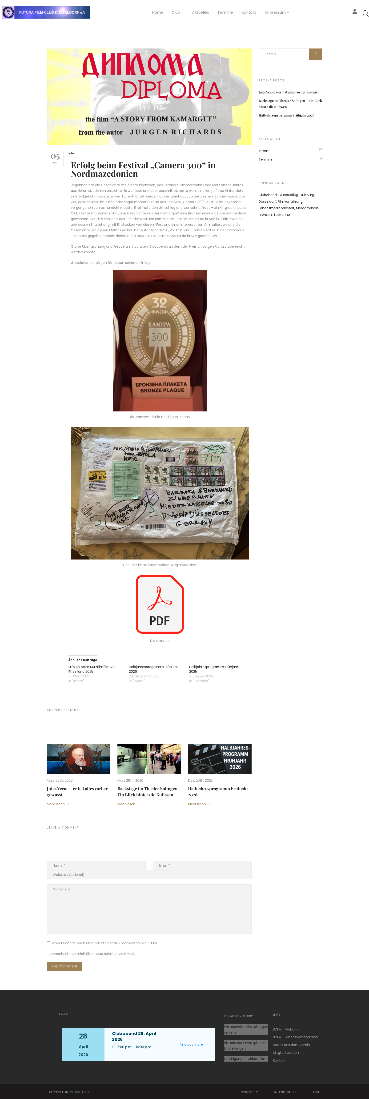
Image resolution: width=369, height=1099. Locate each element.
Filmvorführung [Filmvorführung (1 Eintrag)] (290, 201)
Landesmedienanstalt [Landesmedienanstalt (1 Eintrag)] (276, 208)
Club (176, 12)
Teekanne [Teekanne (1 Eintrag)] (281, 214)
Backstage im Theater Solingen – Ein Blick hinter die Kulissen (149, 790)
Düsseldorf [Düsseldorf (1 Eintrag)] (267, 201)
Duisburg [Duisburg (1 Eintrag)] (307, 195)
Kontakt (248, 12)
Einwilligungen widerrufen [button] (244, 1057)
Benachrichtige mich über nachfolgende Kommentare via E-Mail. (104, 941)
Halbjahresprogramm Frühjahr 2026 (286, 115)
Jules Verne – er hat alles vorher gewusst (289, 92)
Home (157, 12)
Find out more (191, 1042)
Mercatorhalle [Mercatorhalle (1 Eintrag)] (307, 208)
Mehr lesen (56, 802)
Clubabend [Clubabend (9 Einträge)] (268, 195)
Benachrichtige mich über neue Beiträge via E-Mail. (93, 952)
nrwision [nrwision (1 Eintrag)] (265, 214)
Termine (225, 12)
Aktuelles (200, 12)
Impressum (275, 12)
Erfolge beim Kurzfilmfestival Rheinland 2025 (94, 667)
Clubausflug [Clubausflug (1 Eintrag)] (288, 195)
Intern (75, 153)
